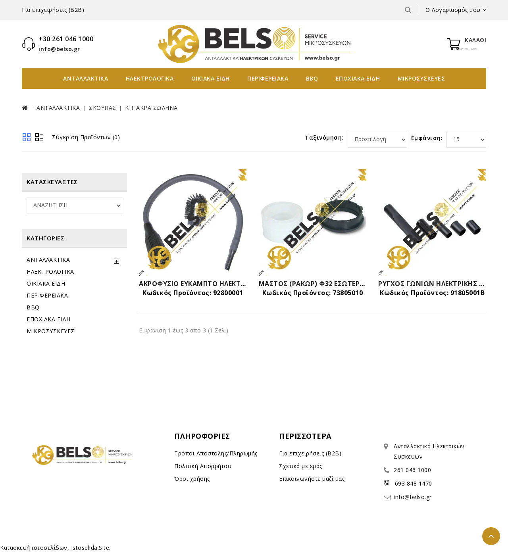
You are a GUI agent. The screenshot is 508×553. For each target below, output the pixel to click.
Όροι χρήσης (192, 478)
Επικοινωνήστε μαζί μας (311, 478)
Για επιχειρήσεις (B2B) (53, 9)
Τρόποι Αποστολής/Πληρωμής (216, 453)
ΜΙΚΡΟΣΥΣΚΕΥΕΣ (421, 78)
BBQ (312, 78)
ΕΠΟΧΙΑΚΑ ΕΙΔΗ (358, 78)
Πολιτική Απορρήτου (202, 466)
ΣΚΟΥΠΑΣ (102, 107)
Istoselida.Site (90, 547)
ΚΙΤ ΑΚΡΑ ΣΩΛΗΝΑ (151, 107)
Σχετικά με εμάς (300, 466)
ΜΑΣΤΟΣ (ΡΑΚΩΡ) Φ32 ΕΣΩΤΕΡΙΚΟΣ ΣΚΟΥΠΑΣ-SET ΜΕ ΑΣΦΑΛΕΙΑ (364, 283)
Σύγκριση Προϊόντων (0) (86, 137)
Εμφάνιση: (427, 138)
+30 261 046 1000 (65, 39)
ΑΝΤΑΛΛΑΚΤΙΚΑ (85, 78)
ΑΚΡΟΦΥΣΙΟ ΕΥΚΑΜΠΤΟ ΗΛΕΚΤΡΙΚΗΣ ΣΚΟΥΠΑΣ (216, 283)
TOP (491, 536)
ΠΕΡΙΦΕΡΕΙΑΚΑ (267, 78)
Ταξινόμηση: (324, 137)
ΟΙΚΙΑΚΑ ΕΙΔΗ (210, 78)
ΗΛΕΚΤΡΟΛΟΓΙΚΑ (150, 78)
